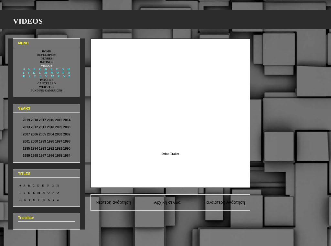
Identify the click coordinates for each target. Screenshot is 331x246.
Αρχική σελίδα (167, 202)
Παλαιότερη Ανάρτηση (224, 202)
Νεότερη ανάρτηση (113, 202)
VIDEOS (28, 21)
